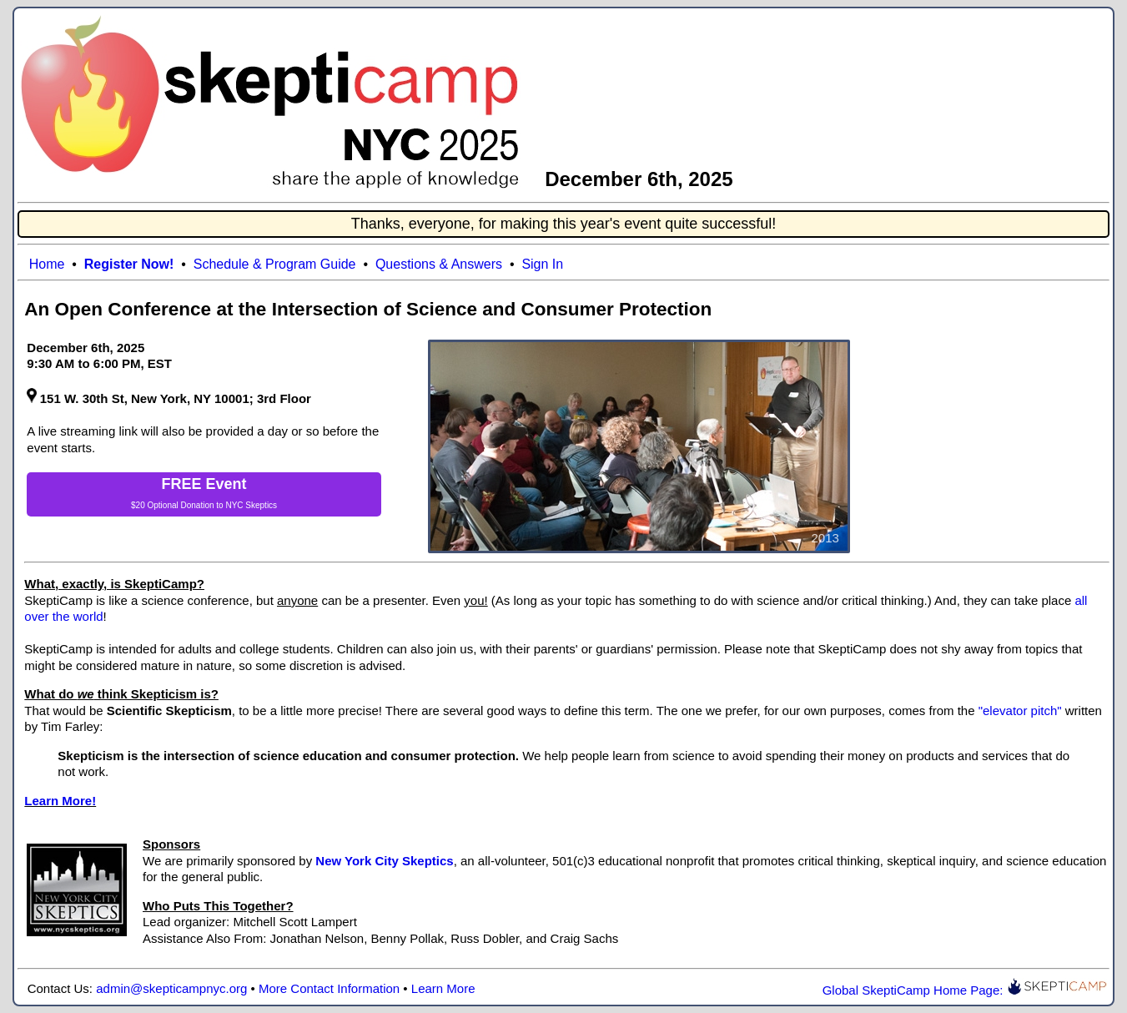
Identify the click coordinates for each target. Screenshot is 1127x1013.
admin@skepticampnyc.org (171, 988)
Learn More (443, 988)
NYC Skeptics (251, 505)
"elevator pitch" (1020, 710)
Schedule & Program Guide (275, 264)
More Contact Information (329, 988)
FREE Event (204, 484)
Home (47, 264)
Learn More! (60, 801)
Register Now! (129, 264)
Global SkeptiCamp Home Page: (965, 990)
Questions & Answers (438, 264)
